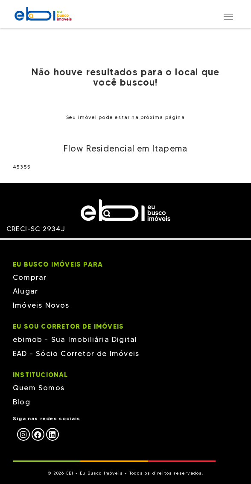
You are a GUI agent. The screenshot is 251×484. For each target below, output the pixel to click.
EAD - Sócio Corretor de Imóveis (76, 353)
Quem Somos (38, 387)
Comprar (30, 277)
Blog (21, 402)
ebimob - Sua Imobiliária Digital (75, 339)
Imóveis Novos (41, 305)
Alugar (25, 291)
